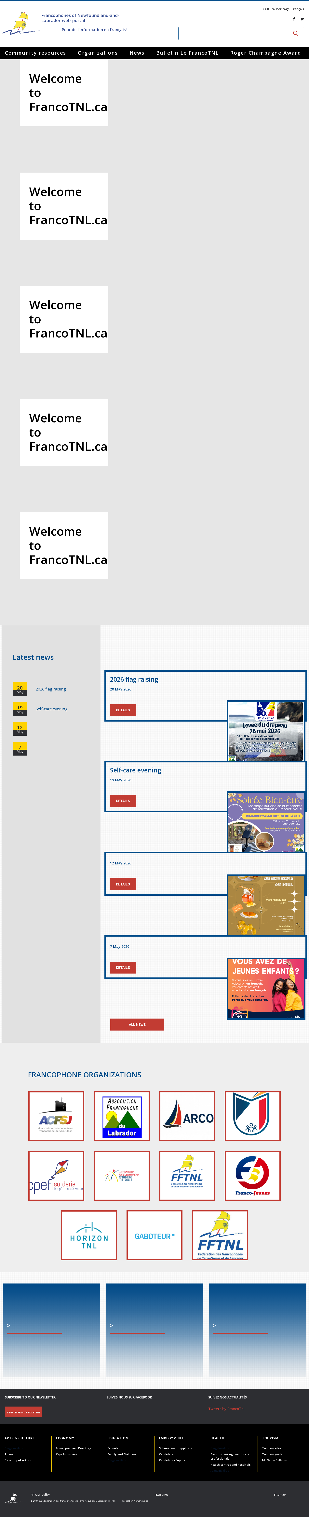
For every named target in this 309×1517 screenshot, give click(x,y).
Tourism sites (271, 1448)
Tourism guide (272, 1454)
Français (298, 9)
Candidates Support (173, 1460)
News (137, 52)
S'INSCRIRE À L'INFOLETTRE (23, 1412)
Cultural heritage (276, 9)
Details (123, 710)
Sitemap (280, 1494)
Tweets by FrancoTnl (226, 1408)
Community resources (35, 52)
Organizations (98, 52)
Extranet (161, 1494)
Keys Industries (66, 1454)
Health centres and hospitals (230, 1464)
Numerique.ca (141, 1501)
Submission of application (177, 1448)
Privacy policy (40, 1494)
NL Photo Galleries (274, 1460)
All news (137, 1024)
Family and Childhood (123, 1454)
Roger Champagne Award (265, 52)
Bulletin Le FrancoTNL (187, 52)
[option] (154, 342)
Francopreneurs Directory (73, 1448)
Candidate (166, 1454)
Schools (113, 1448)
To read (10, 1454)
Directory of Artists (18, 1460)
